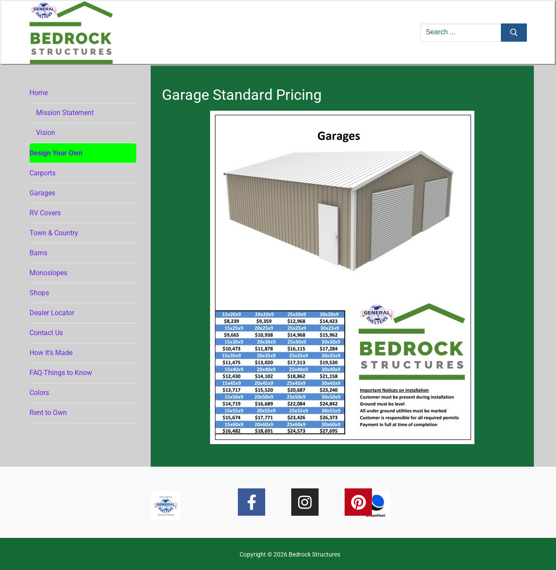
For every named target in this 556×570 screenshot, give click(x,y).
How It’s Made (51, 353)
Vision (45, 132)
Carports (43, 173)
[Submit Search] (514, 32)
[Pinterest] (358, 502)
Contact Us (46, 333)
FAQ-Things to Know (61, 373)
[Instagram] (305, 502)
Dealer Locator (52, 313)
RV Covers (45, 213)
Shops (39, 293)
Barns (38, 253)
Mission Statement (65, 113)
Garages (42, 193)
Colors (39, 393)
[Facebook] (251, 502)
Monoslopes (48, 273)
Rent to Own (48, 413)
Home (39, 93)
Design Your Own (56, 153)
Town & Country (54, 233)
